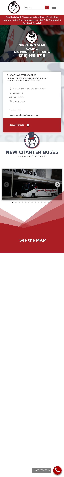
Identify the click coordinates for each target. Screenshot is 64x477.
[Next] (57, 184)
